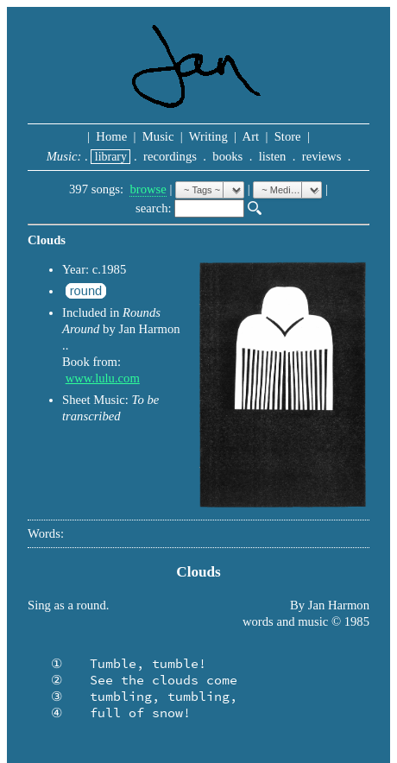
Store (287, 136)
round (86, 291)
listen (272, 156)
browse (147, 189)
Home (111, 136)
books (228, 156)
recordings (169, 156)
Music (158, 136)
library (110, 156)
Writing (208, 136)
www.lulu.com (103, 378)
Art (251, 136)
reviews (321, 156)
